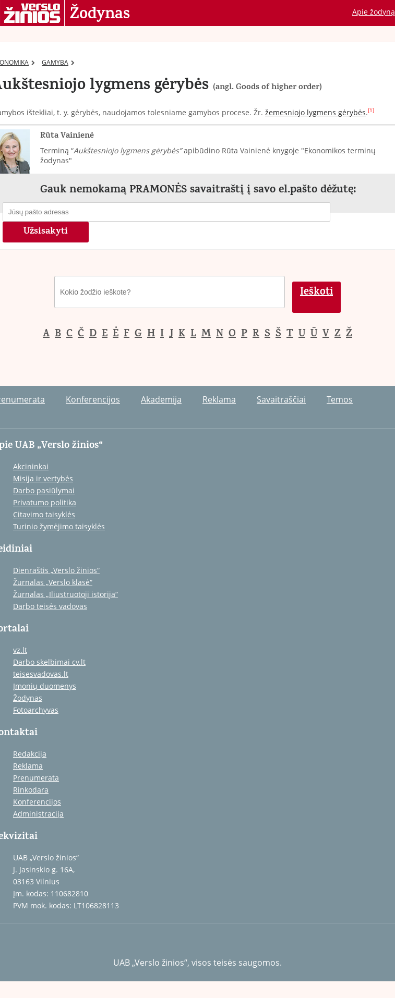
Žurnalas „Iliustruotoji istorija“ (65, 594)
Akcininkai (31, 466)
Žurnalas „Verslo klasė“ (52, 582)
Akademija (161, 399)
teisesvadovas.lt (40, 674)
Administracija (38, 814)
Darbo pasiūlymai (44, 490)
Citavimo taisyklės (44, 514)
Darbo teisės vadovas (50, 606)
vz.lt (20, 650)
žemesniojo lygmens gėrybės (315, 112)
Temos (340, 399)
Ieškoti (316, 292)
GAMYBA (58, 62)
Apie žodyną (373, 12)
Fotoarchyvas (35, 710)
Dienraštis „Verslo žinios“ (56, 570)
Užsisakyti (45, 232)
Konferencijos (93, 399)
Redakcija (29, 754)
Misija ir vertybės (43, 478)
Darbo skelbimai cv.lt (49, 662)
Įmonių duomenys (44, 686)
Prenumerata (36, 778)
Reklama (219, 399)
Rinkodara (31, 790)
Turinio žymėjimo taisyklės (59, 526)
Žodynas (100, 14)
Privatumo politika (44, 502)
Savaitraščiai (281, 399)
